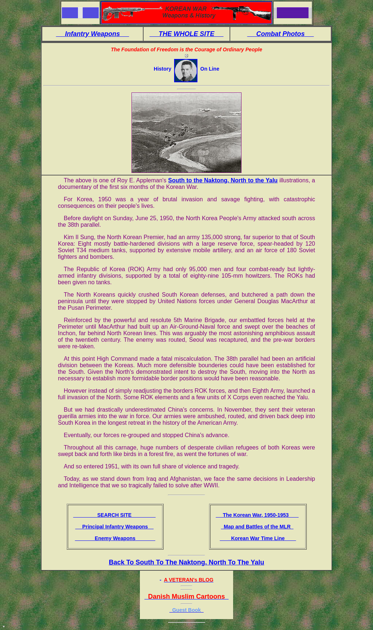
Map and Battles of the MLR (257, 527)
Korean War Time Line (258, 538)
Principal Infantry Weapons (114, 527)
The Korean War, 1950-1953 (257, 515)
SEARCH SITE (114, 515)
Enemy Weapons (115, 538)
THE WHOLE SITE (186, 33)
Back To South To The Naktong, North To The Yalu (186, 562)
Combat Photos (280, 33)
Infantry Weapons (92, 33)
